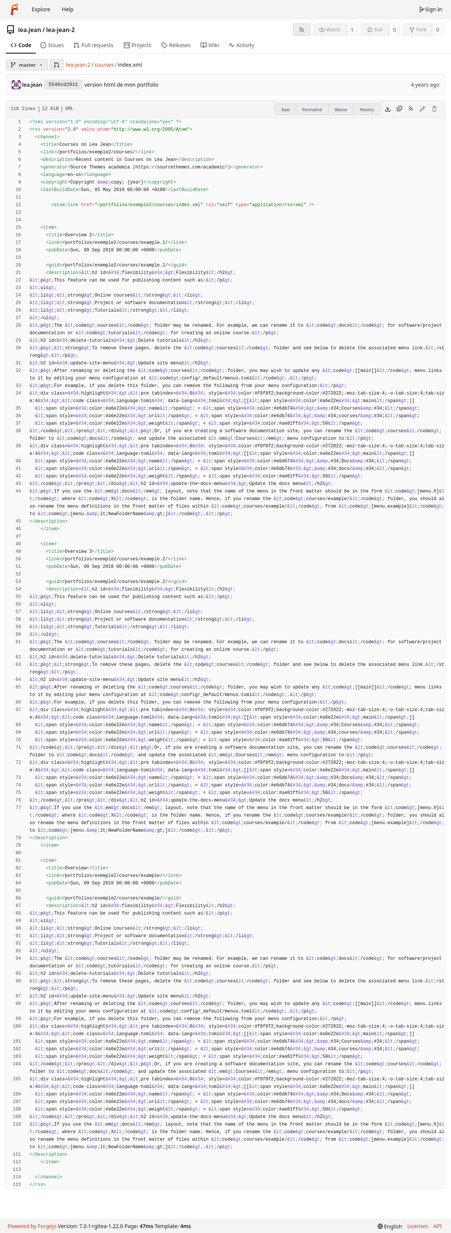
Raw (285, 109)
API (437, 1226)
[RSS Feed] (302, 29)
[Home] (14, 9)
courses (104, 64)
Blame (341, 109)
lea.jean (29, 30)
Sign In (430, 9)
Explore (41, 9)
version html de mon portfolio (121, 84)
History (367, 109)
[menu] (390, 1226)
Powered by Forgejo (32, 1226)
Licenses (417, 1226)
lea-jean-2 (60, 30)
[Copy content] (399, 109)
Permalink (312, 109)
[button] (56, 64)
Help (67, 9)
